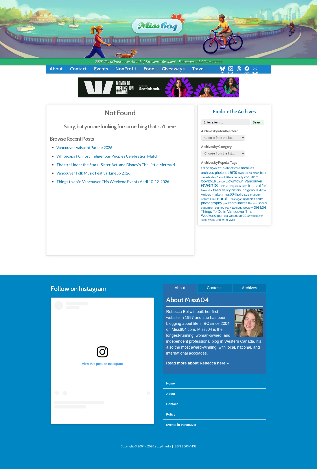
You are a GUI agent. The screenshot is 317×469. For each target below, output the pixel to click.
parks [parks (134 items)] (259, 199)
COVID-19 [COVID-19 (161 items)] (208, 181)
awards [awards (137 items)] (243, 173)
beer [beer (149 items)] (263, 173)
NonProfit (125, 69)
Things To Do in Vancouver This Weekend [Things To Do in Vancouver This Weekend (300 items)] (226, 214)
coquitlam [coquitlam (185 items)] (251, 177)
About (56, 69)
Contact (78, 69)
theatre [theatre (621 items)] (260, 207)
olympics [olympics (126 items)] (249, 199)
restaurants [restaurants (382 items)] (237, 203)
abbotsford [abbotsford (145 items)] (232, 168)
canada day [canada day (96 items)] (208, 177)
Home (170, 383)
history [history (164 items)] (236, 190)
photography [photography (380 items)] (211, 203)
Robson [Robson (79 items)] (252, 203)
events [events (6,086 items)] (209, 185)
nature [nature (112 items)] (205, 199)
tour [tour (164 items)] (220, 215)
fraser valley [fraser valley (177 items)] (221, 190)
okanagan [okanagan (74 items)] (236, 199)
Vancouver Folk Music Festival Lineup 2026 (93, 173)
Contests (214, 288)
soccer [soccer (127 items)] (262, 203)
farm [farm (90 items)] (244, 186)
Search (257, 122)
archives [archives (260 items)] (247, 168)
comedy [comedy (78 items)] (238, 177)
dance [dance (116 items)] (221, 181)
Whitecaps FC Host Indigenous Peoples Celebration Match (107, 156)
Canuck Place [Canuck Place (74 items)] (225, 177)
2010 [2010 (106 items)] (221, 168)
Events (101, 69)
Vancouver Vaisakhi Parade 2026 (84, 147)
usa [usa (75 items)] (225, 215)
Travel (198, 69)
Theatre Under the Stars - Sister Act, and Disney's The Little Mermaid (115, 164)
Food (149, 69)
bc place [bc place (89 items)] (254, 173)
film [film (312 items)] (264, 186)
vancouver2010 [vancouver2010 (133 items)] (239, 215)
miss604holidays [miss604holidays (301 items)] (235, 194)
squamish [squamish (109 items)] (207, 207)
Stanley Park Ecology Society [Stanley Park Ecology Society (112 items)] (233, 207)
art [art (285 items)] (227, 173)
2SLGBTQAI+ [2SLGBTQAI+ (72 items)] (209, 168)
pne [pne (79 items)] (225, 203)
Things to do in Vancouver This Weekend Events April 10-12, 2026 (112, 181)
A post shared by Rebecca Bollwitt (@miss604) (102, 417)
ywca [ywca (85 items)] (232, 219)
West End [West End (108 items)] (214, 219)
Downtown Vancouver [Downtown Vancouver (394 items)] (244, 181)
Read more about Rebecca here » (197, 363)
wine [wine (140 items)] (224, 219)
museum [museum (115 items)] (256, 194)
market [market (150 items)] (216, 194)
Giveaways (173, 69)
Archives (249, 288)
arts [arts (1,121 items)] (233, 172)
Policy (170, 414)
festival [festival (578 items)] (254, 185)
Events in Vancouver (181, 425)
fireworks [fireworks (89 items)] (206, 190)
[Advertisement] (120, 219)
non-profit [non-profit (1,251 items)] (220, 198)
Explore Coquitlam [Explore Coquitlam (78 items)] (230, 186)
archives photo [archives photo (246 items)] (212, 173)
